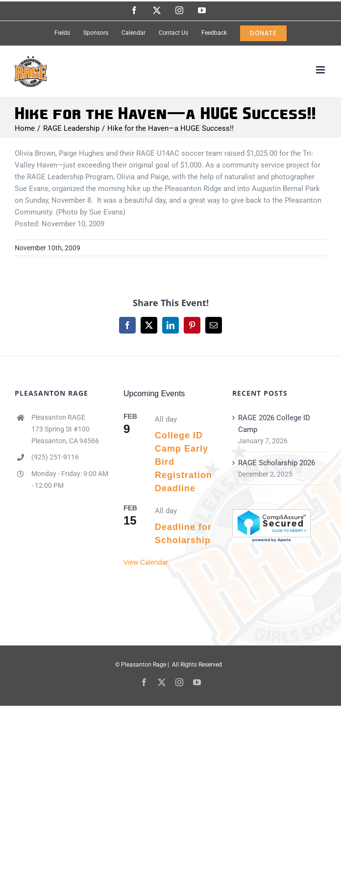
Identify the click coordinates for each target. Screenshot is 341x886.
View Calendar (145, 562)
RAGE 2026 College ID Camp (274, 423)
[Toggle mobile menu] (321, 70)
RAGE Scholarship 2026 (276, 462)
